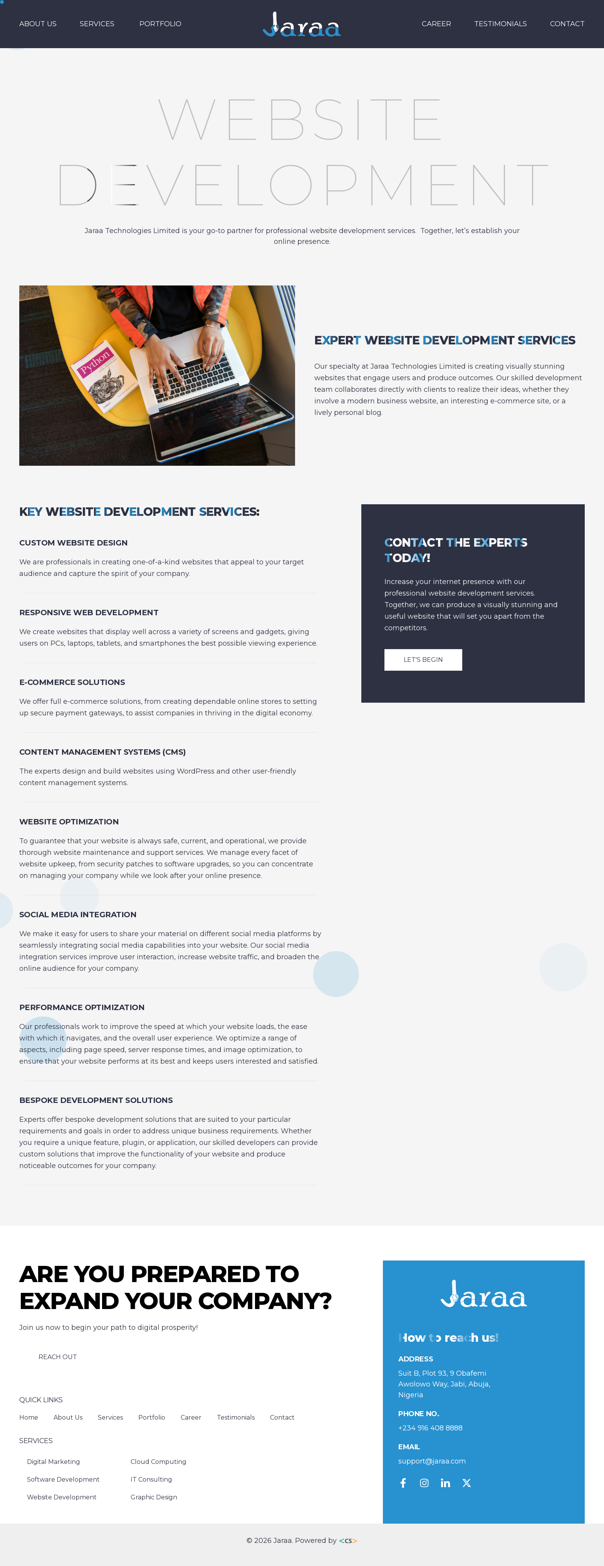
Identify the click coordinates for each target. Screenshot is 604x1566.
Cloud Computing (158, 1461)
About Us (38, 24)
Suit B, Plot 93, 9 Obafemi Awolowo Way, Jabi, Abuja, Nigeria (444, 1384)
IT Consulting (151, 1479)
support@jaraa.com (432, 1461)
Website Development (62, 1497)
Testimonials (500, 24)
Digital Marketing (53, 1461)
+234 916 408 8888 (430, 1428)
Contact (567, 24)
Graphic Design (154, 1497)
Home (28, 1417)
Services (97, 24)
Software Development (63, 1479)
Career (436, 24)
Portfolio (160, 24)
